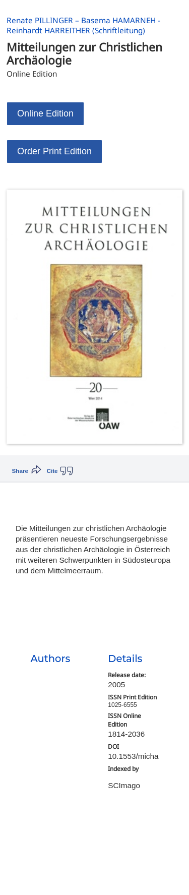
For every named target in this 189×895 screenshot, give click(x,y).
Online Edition (45, 113)
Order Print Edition (54, 151)
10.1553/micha (133, 756)
